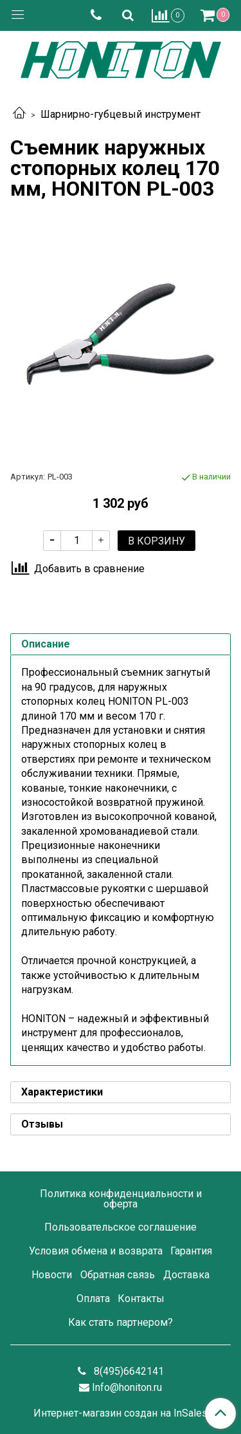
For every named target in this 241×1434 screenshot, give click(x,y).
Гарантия (191, 1251)
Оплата (93, 1298)
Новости (51, 1275)
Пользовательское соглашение (120, 1227)
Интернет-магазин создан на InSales (120, 1413)
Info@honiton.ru (127, 1387)
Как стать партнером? (120, 1322)
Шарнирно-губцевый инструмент (120, 114)
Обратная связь (117, 1275)
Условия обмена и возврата (96, 1251)
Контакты (141, 1298)
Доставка (186, 1275)
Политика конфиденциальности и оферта (121, 1198)
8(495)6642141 (127, 1371)
